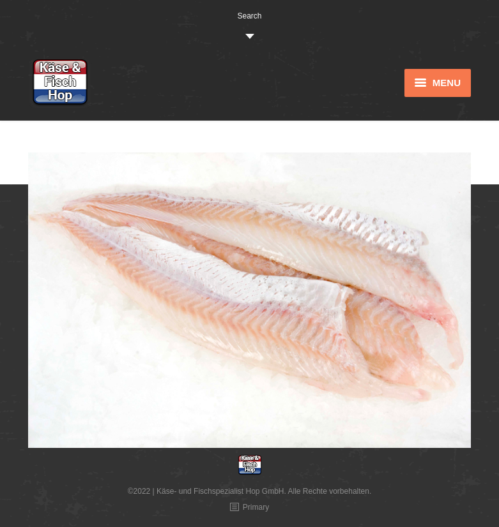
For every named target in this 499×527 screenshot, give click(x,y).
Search (249, 15)
